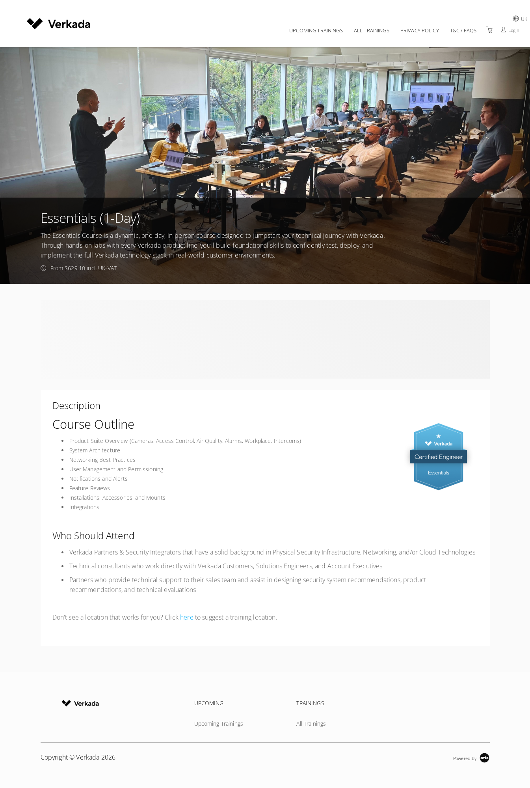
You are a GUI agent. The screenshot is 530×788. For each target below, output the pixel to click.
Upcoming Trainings (316, 30)
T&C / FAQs (463, 30)
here (186, 617)
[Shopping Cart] (489, 30)
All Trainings (371, 30)
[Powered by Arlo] (471, 757)
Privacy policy (419, 30)
